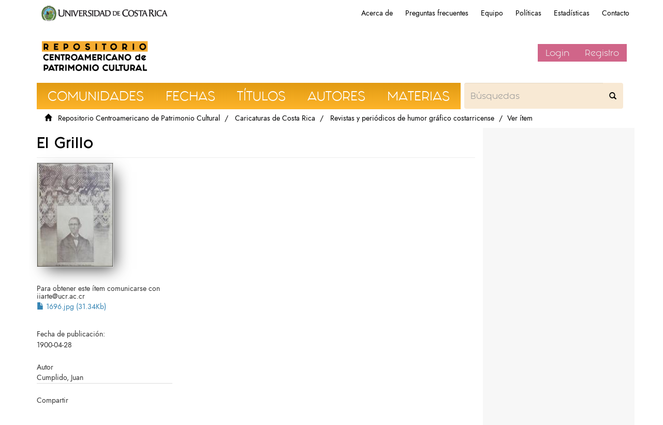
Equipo (492, 13)
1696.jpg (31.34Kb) (71, 307)
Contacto (615, 13)
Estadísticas (572, 13)
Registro (602, 52)
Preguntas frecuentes (436, 13)
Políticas (528, 13)
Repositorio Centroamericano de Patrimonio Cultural (139, 118)
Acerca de (377, 13)
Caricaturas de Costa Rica (275, 118)
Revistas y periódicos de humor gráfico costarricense (412, 118)
